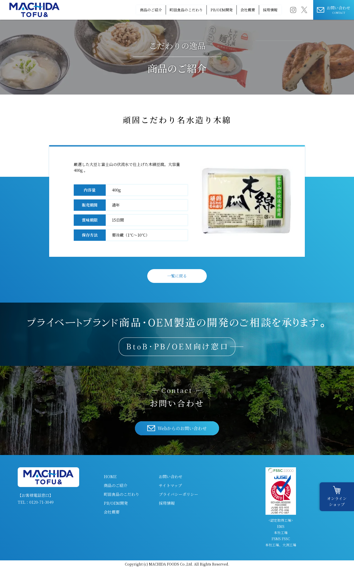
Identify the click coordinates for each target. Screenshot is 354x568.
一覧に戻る (177, 276)
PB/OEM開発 (203, 10)
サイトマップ (170, 485)
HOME (110, 476)
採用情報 (266, 10)
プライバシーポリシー (178, 494)
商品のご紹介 (115, 10)
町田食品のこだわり (159, 10)
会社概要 (237, 10)
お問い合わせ (170, 476)
